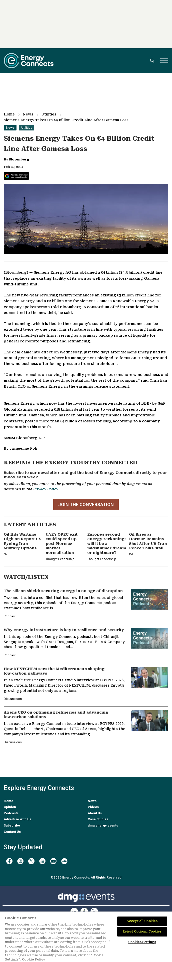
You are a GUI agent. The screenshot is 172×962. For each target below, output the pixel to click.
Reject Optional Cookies (142, 931)
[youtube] (53, 861)
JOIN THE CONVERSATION (86, 504)
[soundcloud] (64, 861)
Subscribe (12, 825)
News (28, 114)
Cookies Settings (142, 942)
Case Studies (98, 819)
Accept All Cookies (142, 921)
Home (9, 114)
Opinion (10, 807)
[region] (86, 937)
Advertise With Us (17, 819)
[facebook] (9, 861)
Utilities (48, 114)
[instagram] (20, 861)
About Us (95, 813)
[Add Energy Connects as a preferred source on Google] (16, 176)
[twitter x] (31, 861)
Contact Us (12, 832)
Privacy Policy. (46, 489)
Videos (93, 807)
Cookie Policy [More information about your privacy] (33, 959)
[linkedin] (42, 861)
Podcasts (11, 813)
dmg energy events (103, 825)
